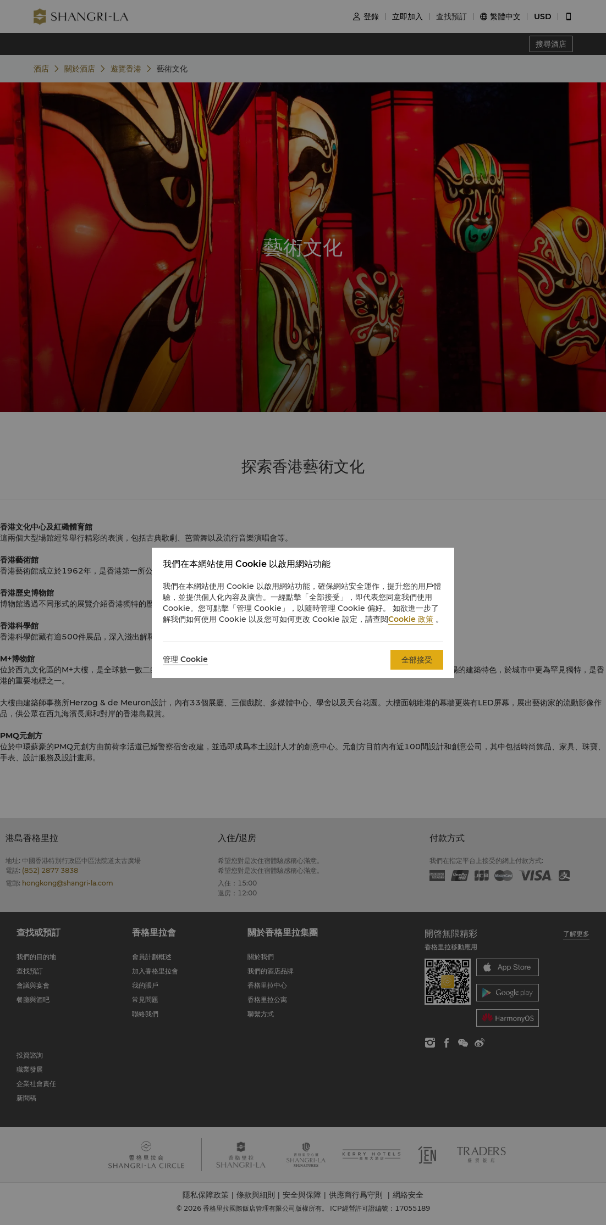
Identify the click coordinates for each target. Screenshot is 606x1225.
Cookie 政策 (410, 619)
